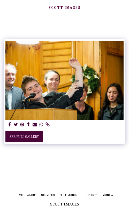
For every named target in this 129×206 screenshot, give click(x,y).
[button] (5, 7)
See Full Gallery (24, 136)
